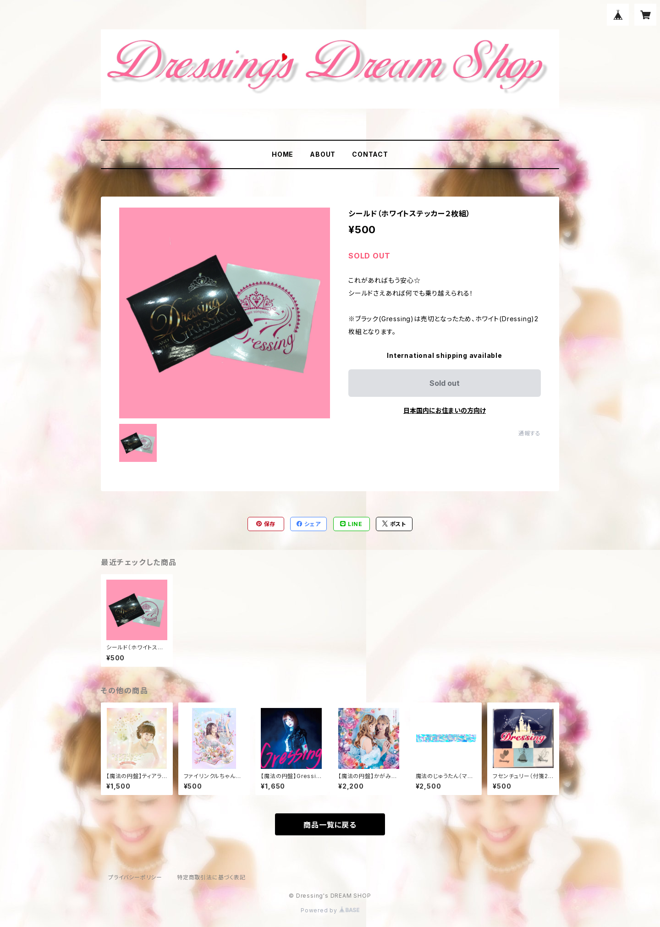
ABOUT (323, 154)
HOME (282, 154)
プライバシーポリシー (135, 877)
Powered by (330, 910)
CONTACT (370, 154)
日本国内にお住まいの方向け (444, 410)
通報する (529, 433)
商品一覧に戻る (330, 824)
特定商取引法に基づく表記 (211, 877)
